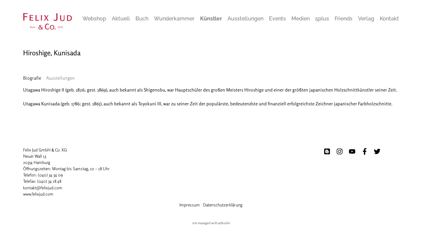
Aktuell (121, 18)
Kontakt (389, 18)
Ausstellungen (245, 18)
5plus (322, 18)
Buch (142, 18)
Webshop (94, 18)
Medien (300, 18)
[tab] (32, 77)
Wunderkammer (174, 18)
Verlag (366, 18)
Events (277, 18)
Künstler (211, 18)
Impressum (189, 204)
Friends (343, 18)
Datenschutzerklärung (222, 204)
